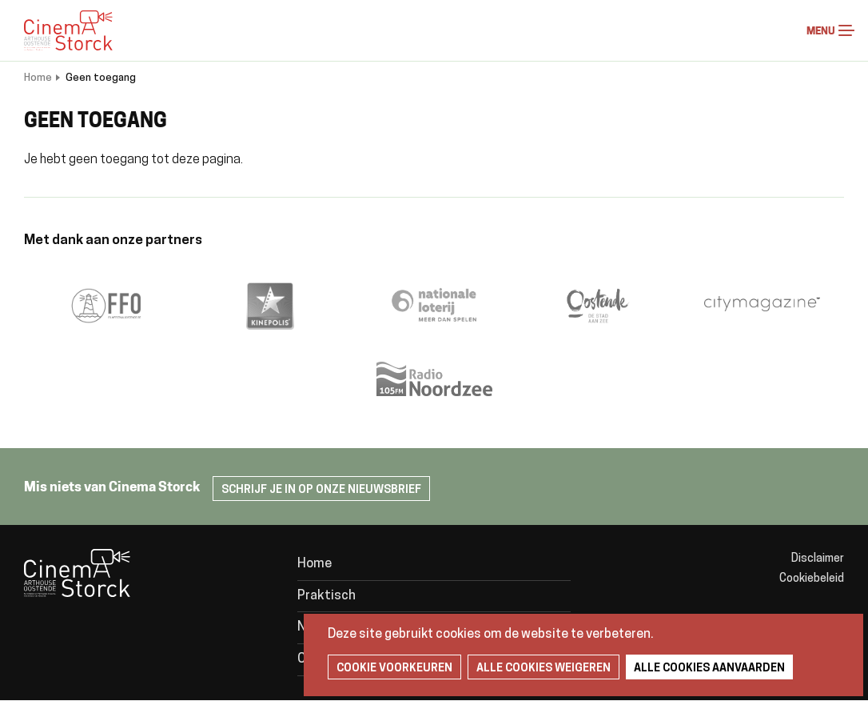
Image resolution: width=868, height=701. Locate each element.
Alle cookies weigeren (543, 669)
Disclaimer (817, 559)
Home (38, 78)
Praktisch (326, 596)
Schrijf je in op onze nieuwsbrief (321, 490)
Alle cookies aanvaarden (709, 669)
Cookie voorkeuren (394, 669)
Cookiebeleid (811, 579)
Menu (846, 30)
